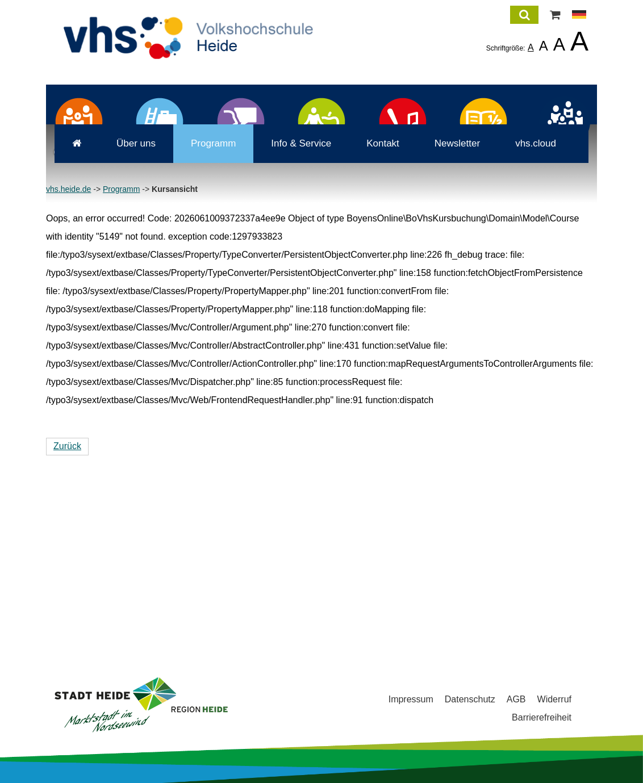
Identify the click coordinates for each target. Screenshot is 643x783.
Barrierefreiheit (541, 717)
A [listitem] (531, 47)
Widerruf (554, 699)
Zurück (67, 611)
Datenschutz (470, 699)
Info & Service (292, 308)
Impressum (411, 699)
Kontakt (374, 308)
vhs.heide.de (68, 354)
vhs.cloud (527, 308)
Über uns (127, 308)
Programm (204, 308)
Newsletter (448, 308)
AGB (516, 699)
